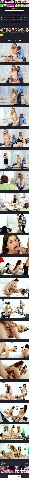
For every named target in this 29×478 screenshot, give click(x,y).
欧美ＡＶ (11, 15)
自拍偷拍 (8, 15)
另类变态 (27, 17)
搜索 (22, 10)
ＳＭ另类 (27, 15)
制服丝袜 (18, 17)
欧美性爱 (14, 17)
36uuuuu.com (14, 8)
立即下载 (19, 476)
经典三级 (21, 17)
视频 (1, 15)
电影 (1, 17)
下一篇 (25, 463)
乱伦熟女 (24, 17)
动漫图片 (14, 19)
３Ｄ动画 (14, 15)
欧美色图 (11, 19)
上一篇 (4, 463)
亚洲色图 (8, 19)
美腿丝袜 (18, 19)
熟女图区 (24, 19)
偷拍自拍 (8, 17)
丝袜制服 (21, 15)
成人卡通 (11, 17)
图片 (1, 19)
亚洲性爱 (5, 17)
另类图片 (27, 19)
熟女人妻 (18, 15)
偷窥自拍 (5, 19)
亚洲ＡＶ (5, 15)
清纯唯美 (21, 19)
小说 (1, 21)
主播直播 (24, 15)
